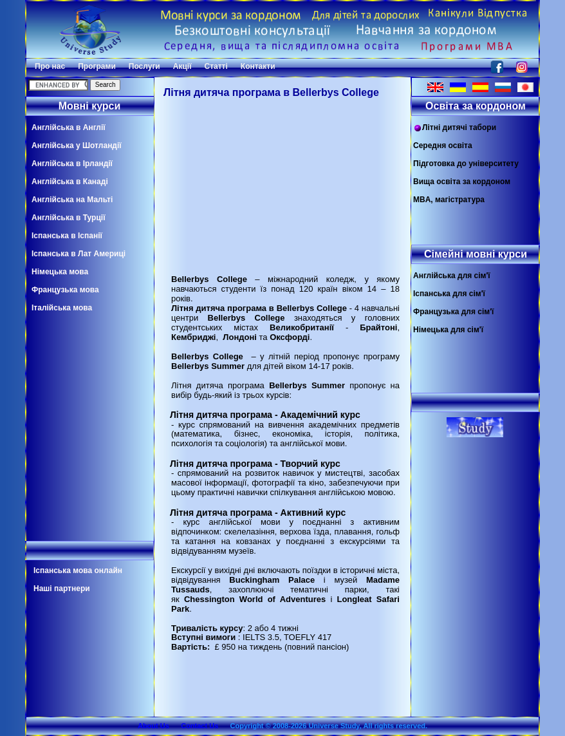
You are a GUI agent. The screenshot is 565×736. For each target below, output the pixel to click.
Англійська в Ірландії (72, 163)
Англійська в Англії (69, 127)
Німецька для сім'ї (448, 329)
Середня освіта (442, 145)
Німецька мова (60, 271)
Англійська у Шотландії (77, 145)
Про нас (50, 66)
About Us (153, 726)
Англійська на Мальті (72, 199)
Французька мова (65, 289)
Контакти (258, 66)
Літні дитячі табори (454, 128)
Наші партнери (61, 588)
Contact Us (199, 726)
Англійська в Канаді (70, 181)
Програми (97, 66)
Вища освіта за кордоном (461, 181)
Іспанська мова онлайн (77, 570)
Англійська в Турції (69, 217)
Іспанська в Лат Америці (78, 253)
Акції (182, 66)
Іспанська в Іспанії (67, 235)
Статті (216, 66)
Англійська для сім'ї (451, 275)
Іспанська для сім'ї (449, 293)
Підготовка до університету (466, 163)
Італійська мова (62, 307)
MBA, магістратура (449, 199)
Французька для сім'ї (453, 311)
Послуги (144, 66)
